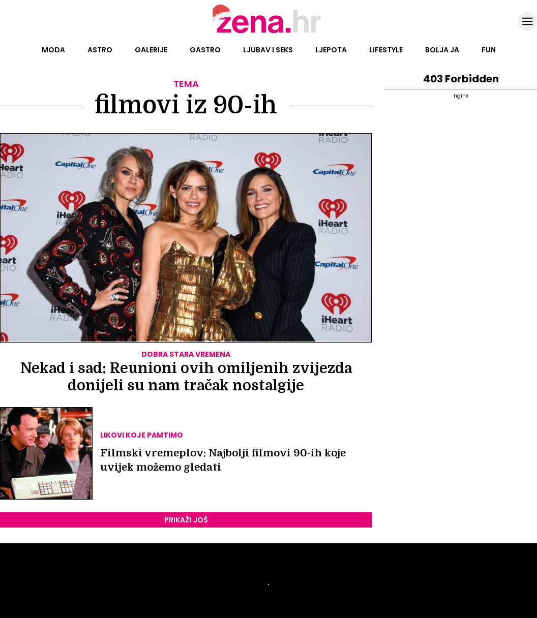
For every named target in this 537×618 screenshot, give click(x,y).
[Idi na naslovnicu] (269, 32)
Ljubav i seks (268, 50)
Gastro (205, 50)
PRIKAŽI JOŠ (186, 520)
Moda (53, 50)
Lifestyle (386, 50)
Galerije (151, 50)
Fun (489, 50)
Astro (99, 50)
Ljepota (331, 50)
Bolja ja (442, 50)
